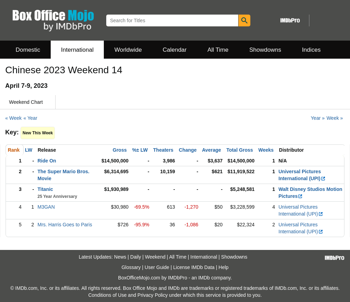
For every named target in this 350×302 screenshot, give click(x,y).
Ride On (47, 160)
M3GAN (46, 207)
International (77, 50)
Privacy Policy (153, 295)
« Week (13, 118)
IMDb (204, 277)
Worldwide (128, 50)
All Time (218, 50)
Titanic (45, 189)
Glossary (131, 267)
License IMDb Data (194, 267)
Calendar (175, 50)
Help (223, 267)
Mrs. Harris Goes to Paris (65, 224)
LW (28, 150)
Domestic (28, 50)
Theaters (163, 150)
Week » (334, 118)
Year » (318, 118)
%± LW (140, 150)
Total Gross (239, 150)
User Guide (157, 267)
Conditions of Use (107, 295)
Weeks (266, 150)
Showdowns (265, 50)
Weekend (155, 257)
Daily (135, 257)
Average (211, 150)
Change (188, 150)
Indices (311, 50)
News (120, 257)
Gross (120, 150)
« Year (31, 118)
